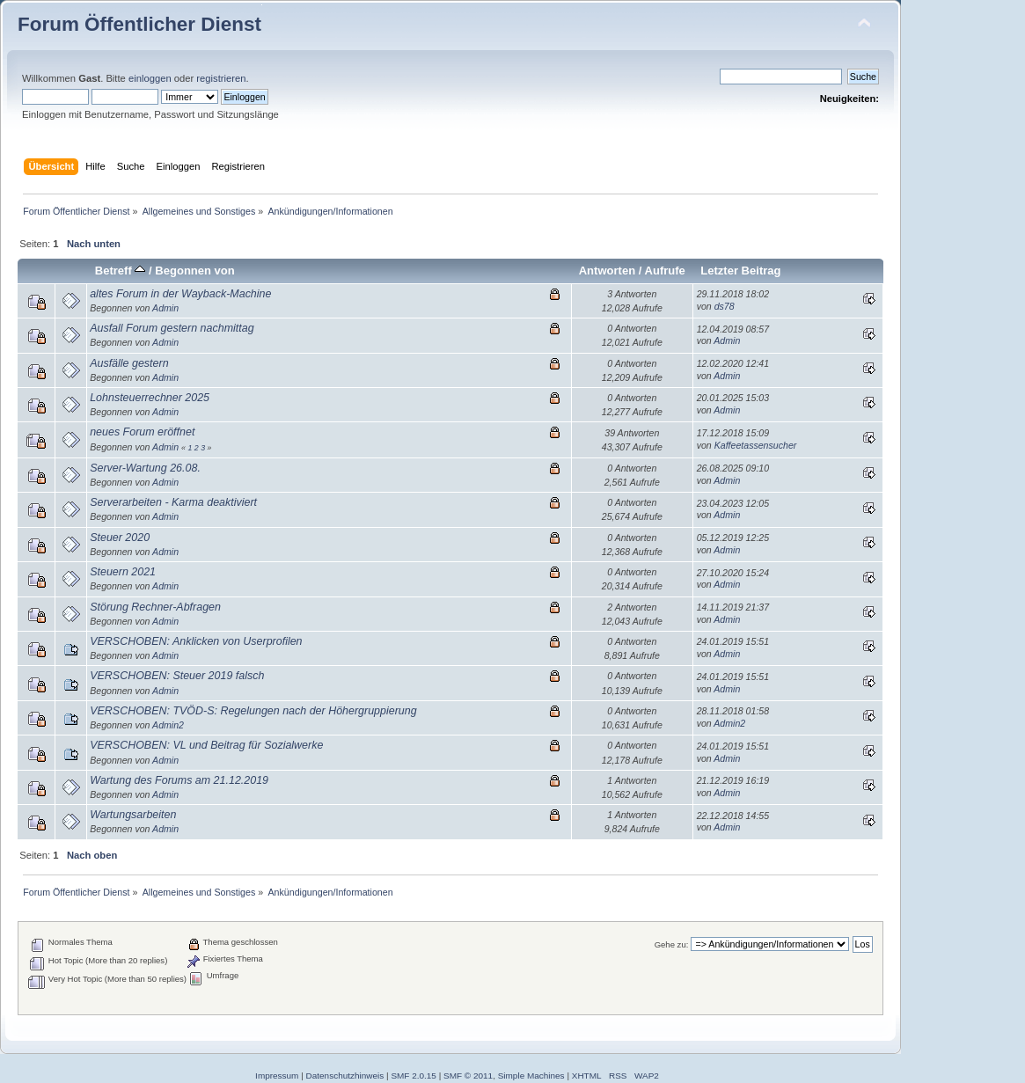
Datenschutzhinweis (345, 1075)
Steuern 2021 (123, 572)
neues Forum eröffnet (142, 432)
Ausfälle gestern (129, 363)
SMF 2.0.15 (413, 1075)
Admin (165, 308)
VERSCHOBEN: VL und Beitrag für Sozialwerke (206, 745)
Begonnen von (195, 270)
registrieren (220, 78)
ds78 (724, 306)
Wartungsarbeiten (133, 815)
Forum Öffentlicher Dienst (139, 24)
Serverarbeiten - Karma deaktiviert (173, 502)
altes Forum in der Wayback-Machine (180, 294)
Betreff (120, 270)
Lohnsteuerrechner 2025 (149, 397)
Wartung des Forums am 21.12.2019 (179, 780)
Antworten (607, 270)
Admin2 (168, 725)
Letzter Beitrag (740, 270)
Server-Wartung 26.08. (145, 468)
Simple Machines (531, 1075)
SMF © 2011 (468, 1075)
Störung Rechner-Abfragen (155, 607)
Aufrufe (665, 270)
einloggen (150, 78)
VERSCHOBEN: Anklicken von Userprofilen (196, 641)
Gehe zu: (672, 944)
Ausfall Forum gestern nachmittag (171, 328)
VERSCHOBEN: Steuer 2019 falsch (177, 676)
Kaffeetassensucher (755, 445)
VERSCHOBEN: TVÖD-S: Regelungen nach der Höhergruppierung (253, 711)
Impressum (276, 1075)
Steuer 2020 (120, 537)
